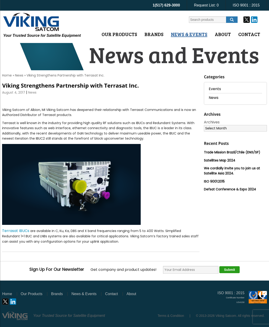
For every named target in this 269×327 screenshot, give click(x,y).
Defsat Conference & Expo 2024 (230, 189)
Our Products (119, 34)
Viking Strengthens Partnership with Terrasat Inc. (70, 85)
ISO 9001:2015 (214, 181)
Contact (249, 34)
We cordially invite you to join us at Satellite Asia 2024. (232, 171)
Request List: (206, 5)
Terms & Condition (171, 316)
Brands (154, 34)
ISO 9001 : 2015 (246, 5)
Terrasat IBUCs (15, 230)
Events (215, 89)
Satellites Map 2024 (219, 160)
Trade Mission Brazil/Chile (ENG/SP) (232, 152)
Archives (212, 122)
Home (7, 75)
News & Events (189, 34)
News (19, 75)
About (223, 34)
